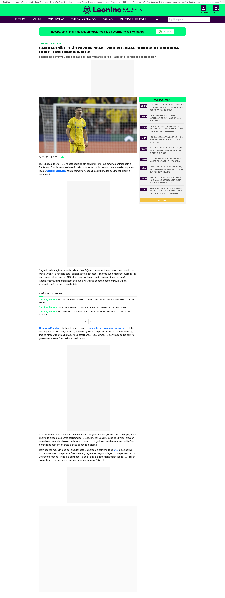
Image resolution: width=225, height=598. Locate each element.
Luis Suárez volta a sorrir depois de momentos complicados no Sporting (166, 139)
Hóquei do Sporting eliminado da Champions (31, 2)
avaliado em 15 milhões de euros (106, 328)
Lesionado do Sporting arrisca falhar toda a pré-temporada (165, 159)
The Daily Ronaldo (83, 19)
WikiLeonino (56, 19)
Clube (37, 19)
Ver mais (162, 200)
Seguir (164, 32)
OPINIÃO (108, 19)
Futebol (20, 19)
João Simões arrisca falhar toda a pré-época (69, 2)
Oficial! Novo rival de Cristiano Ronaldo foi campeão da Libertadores (93, 307)
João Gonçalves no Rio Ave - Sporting (143, 2)
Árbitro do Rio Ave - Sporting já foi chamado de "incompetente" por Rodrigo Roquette (165, 180)
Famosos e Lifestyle (133, 19)
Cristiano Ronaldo (56, 170)
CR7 (116, 449)
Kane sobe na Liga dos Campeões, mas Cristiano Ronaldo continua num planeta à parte (166, 169)
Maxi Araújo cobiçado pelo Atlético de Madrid (108, 2)
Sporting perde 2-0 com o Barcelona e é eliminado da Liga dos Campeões (165, 118)
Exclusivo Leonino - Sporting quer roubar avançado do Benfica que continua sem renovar (166, 107)
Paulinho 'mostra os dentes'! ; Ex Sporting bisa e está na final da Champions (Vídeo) (166, 150)
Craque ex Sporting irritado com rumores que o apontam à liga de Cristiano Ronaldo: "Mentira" (166, 190)
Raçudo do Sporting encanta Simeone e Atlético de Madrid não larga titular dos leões (166, 129)
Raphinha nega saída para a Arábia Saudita (178, 2)
